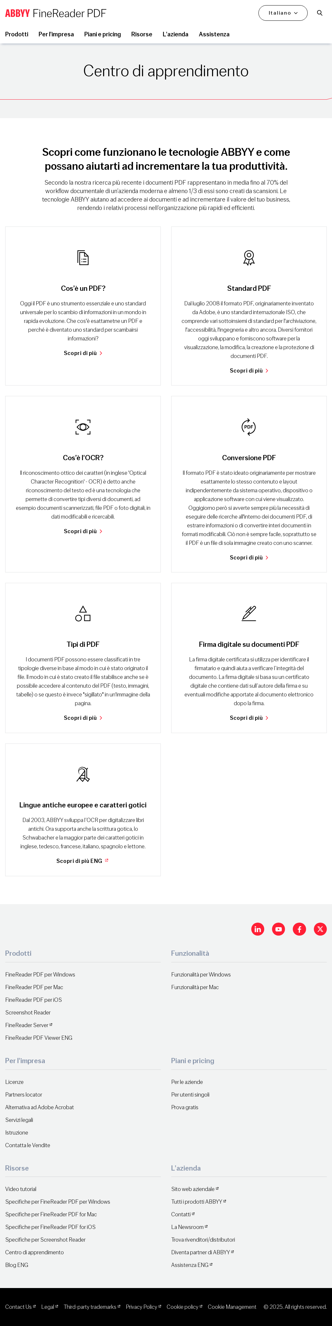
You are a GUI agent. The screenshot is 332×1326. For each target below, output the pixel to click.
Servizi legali (19, 1120)
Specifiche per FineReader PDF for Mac (51, 1214)
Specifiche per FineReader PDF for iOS (50, 1227)
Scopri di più (83, 353)
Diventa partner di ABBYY (200, 1252)
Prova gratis (184, 1107)
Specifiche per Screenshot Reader (45, 1239)
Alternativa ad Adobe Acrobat (39, 1107)
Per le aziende (187, 1082)
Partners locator (23, 1094)
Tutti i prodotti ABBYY (196, 1201)
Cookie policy (182, 1307)
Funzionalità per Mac (195, 987)
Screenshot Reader (28, 1012)
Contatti (181, 1214)
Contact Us (18, 1307)
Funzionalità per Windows (201, 974)
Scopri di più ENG (83, 861)
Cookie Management (232, 1307)
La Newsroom (187, 1227)
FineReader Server (26, 1025)
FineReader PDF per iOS (33, 1000)
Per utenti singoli (190, 1094)
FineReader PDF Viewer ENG (38, 1038)
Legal (47, 1307)
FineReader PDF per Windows (40, 974)
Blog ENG (16, 1265)
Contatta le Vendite (27, 1145)
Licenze (14, 1082)
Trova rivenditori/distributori (203, 1239)
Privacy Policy (141, 1307)
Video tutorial (20, 1189)
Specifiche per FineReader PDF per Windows (57, 1201)
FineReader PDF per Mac (34, 987)
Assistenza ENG (189, 1265)
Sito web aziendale (193, 1189)
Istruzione (16, 1132)
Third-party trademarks (90, 1307)
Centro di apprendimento (34, 1252)
